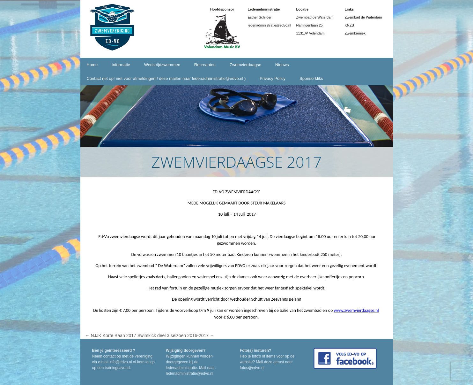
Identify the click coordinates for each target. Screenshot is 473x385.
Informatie (121, 64)
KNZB (349, 25)
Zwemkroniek (355, 33)
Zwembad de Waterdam (363, 17)
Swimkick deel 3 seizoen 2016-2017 (175, 335)
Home (92, 64)
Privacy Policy (272, 78)
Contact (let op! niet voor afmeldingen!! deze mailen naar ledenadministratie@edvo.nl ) (166, 78)
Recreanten (205, 64)
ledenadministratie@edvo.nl (189, 373)
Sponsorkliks (311, 78)
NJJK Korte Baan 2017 (110, 335)
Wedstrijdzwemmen (162, 64)
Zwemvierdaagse (245, 64)
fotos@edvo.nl (252, 368)
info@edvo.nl (120, 362)
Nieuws (282, 64)
